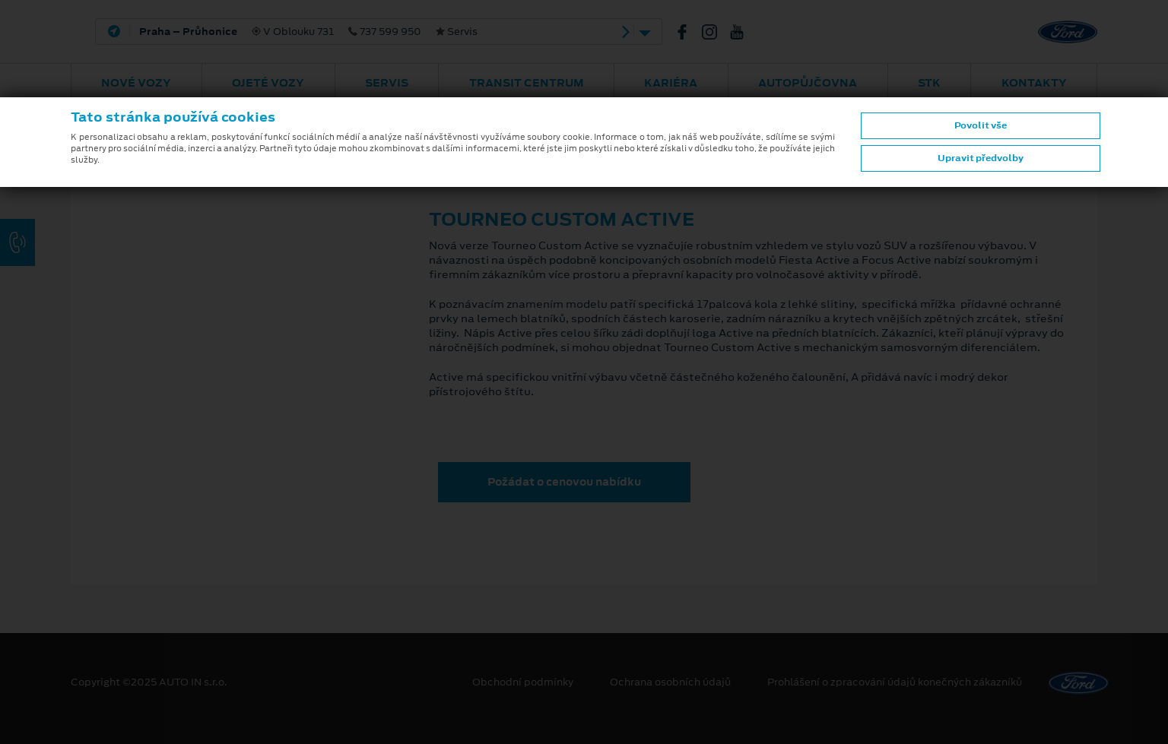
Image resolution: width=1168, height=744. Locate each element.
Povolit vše (980, 125)
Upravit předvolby (981, 158)
